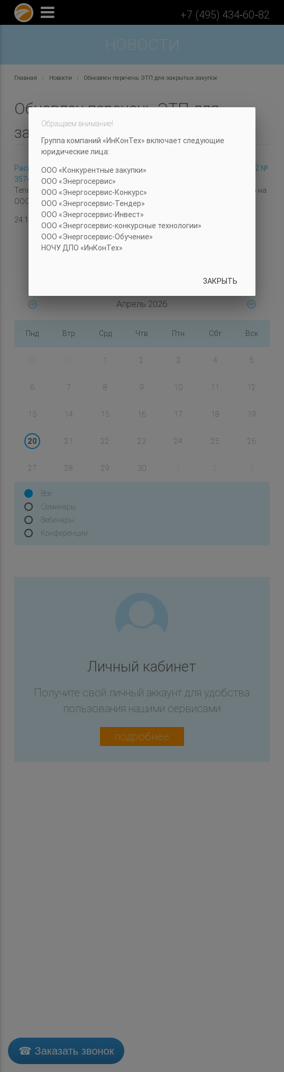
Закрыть (220, 281)
